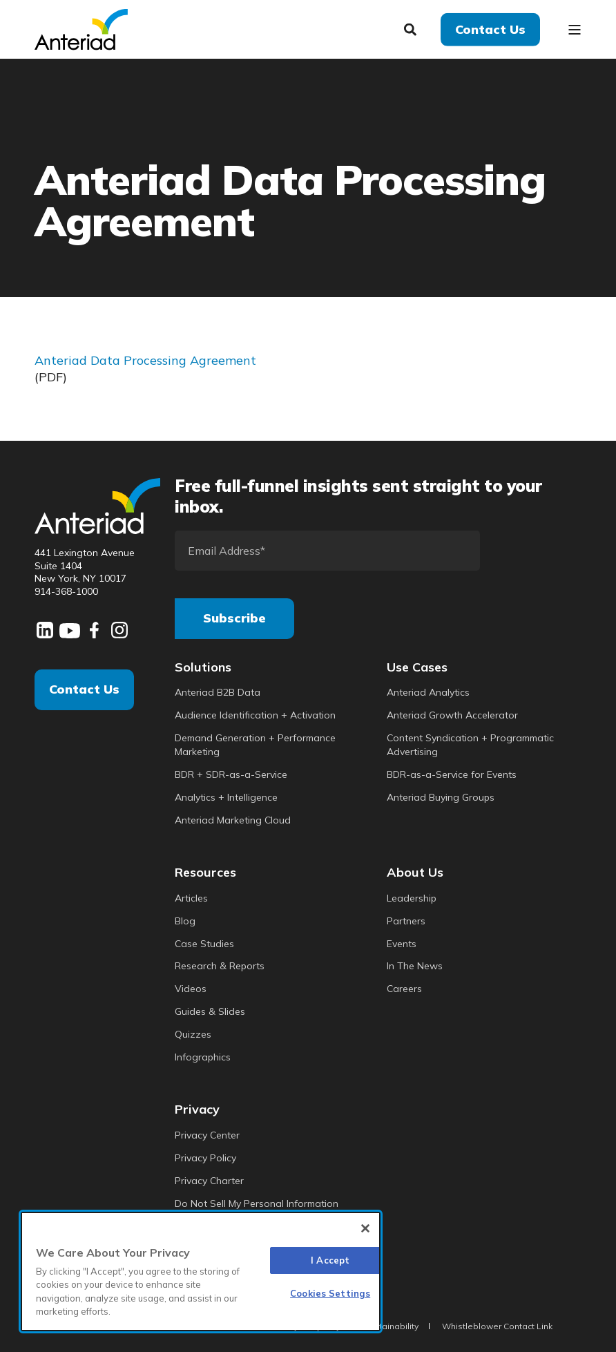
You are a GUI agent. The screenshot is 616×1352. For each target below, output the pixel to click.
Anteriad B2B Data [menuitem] (217, 692)
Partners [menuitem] (406, 921)
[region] (200, 1271)
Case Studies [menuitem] (204, 943)
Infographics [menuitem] (203, 1057)
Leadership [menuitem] (411, 898)
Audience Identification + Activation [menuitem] (255, 715)
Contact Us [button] (490, 29)
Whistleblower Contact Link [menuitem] (497, 1326)
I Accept (330, 1260)
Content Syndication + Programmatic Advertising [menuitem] (470, 745)
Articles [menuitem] (191, 898)
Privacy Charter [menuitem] (209, 1180)
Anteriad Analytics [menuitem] (428, 692)
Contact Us (84, 689)
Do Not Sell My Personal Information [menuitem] (256, 1203)
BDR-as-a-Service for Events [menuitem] (452, 774)
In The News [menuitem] (415, 966)
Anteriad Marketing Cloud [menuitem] (233, 820)
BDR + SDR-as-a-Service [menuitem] (231, 774)
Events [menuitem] (401, 943)
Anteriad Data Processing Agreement (145, 360)
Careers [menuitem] (404, 988)
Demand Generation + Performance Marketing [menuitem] (255, 745)
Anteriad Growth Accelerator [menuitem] (452, 715)
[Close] (365, 1228)
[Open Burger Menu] (574, 29)
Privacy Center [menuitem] (207, 1135)
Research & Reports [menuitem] (219, 966)
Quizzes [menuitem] (193, 1034)
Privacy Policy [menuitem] (205, 1158)
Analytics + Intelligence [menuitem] (226, 797)
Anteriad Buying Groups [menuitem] (440, 797)
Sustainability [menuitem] (391, 1326)
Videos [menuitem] (190, 988)
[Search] (412, 28)
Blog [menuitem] (185, 921)
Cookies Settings (330, 1293)
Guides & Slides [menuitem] (210, 1011)
